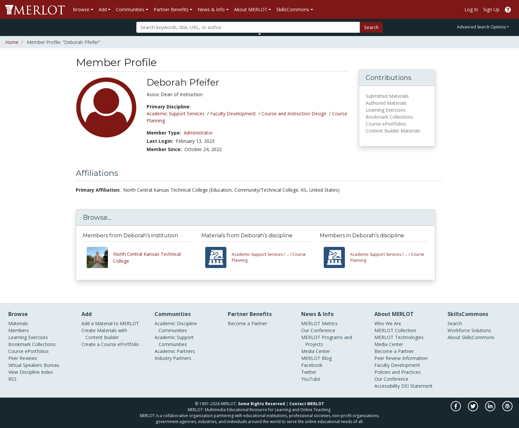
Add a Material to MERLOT (110, 323)
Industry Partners (173, 358)
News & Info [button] (211, 9)
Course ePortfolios (28, 351)
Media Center (315, 351)
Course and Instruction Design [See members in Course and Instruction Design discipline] (293, 113)
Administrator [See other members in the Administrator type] (198, 133)
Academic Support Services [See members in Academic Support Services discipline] (176, 113)
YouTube (310, 379)
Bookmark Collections (32, 344)
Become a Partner (247, 323)
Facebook (311, 365)
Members (18, 330)
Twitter (308, 372)
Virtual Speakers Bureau (33, 365)
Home (12, 42)
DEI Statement (417, 386)
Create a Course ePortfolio (110, 344)
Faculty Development (397, 365)
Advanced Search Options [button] (481, 27)
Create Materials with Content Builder (104, 333)
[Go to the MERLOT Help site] (508, 9)
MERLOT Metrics (319, 323)
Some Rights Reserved (261, 404)
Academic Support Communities (174, 340)
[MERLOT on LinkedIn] (491, 409)
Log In (471, 9)
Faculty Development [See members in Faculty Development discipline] (233, 113)
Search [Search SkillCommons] (455, 323)
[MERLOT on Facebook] (456, 409)
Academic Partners (175, 351)
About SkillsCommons (471, 337)
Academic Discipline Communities (176, 326)
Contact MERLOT (306, 404)
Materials (18, 323)
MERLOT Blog (316, 358)
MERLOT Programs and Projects (326, 340)
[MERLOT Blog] (507, 409)
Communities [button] (130, 9)
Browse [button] (81, 9)
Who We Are (387, 323)
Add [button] (103, 9)
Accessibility (387, 386)
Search (371, 27)
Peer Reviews (22, 358)
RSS (12, 379)
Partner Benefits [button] (171, 9)
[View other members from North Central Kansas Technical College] (100, 257)
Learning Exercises (28, 337)
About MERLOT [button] (250, 9)
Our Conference (318, 330)
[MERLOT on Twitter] (473, 409)
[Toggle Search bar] (259, 33)
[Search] (248, 27)
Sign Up (491, 9)
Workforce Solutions (469, 330)
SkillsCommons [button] (292, 9)
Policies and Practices (397, 372)
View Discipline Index (30, 372)
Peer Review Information (401, 358)
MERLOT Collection (395, 330)
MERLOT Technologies (399, 337)
